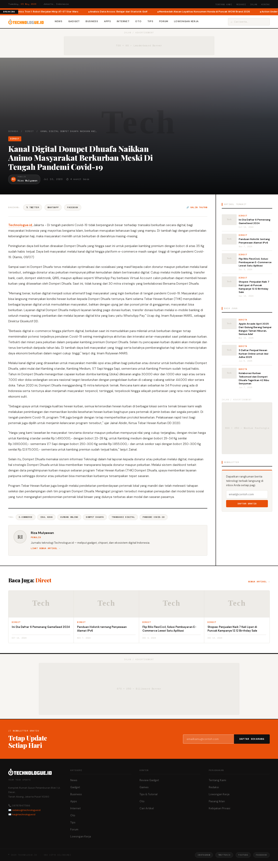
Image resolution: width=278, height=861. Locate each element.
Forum (163, 21)
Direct (29, 131)
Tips (150, 21)
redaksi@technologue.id (26, 810)
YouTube (243, 855)
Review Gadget (149, 780)
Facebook (72, 207)
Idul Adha (46, 517)
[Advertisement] (139, 99)
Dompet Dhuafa (95, 517)
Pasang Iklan (217, 801)
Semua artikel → (259, 581)
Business (92, 21)
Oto (138, 21)
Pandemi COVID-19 (154, 517)
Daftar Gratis (247, 503)
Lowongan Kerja (186, 21)
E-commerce (25, 517)
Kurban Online (69, 517)
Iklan (253, 4)
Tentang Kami (223, 4)
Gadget (74, 21)
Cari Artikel (147, 808)
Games (144, 787)
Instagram (204, 855)
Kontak (265, 4)
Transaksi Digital (123, 517)
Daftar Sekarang (252, 739)
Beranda (13, 131)
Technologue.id (20, 225)
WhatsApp (53, 207)
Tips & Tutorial (148, 794)
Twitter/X (224, 855)
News (58, 21)
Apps (107, 21)
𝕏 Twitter (32, 207)
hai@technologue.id (23, 814)
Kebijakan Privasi (219, 808)
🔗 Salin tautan (196, 207)
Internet (123, 21)
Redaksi (241, 4)
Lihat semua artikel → (45, 548)
